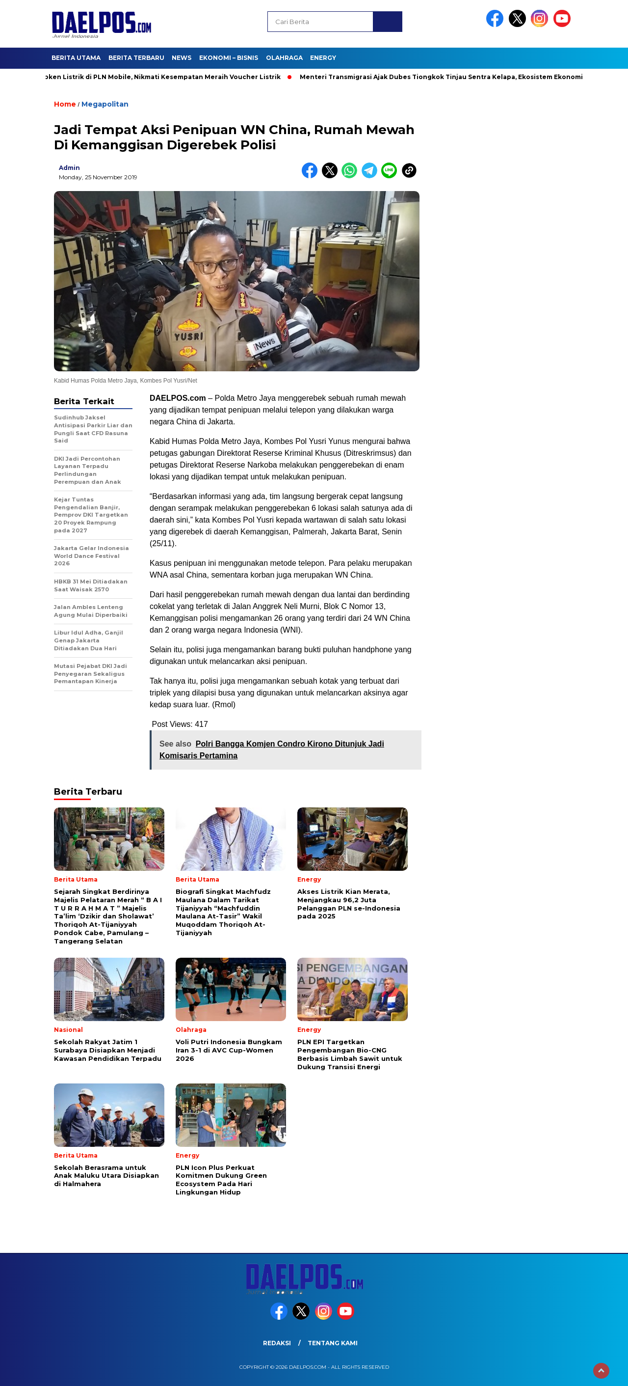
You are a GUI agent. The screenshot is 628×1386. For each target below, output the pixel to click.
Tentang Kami (333, 1343)
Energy (323, 57)
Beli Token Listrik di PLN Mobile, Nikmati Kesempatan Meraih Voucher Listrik (157, 77)
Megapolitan (105, 104)
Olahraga (284, 57)
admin (69, 167)
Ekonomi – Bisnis (228, 57)
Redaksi (277, 1343)
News (181, 57)
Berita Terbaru (136, 57)
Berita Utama (76, 57)
